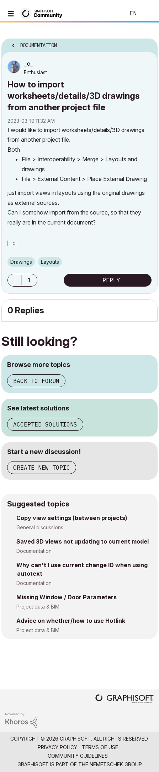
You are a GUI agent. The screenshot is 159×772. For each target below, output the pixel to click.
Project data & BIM (37, 607)
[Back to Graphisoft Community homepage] (43, 13)
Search (109, 13)
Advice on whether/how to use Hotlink (70, 620)
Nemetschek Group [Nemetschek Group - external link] (116, 764)
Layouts (50, 262)
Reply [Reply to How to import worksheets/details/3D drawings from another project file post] (111, 280)
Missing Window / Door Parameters (66, 597)
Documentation (34, 551)
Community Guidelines (78, 756)
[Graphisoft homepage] (124, 699)
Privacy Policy (57, 747)
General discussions (39, 527)
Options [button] (147, 43)
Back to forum (36, 380)
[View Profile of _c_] (28, 63)
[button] (14, 280)
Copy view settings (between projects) (71, 517)
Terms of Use (100, 747)
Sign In (148, 13)
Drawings (21, 262)
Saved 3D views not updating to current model (82, 541)
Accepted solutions (45, 424)
